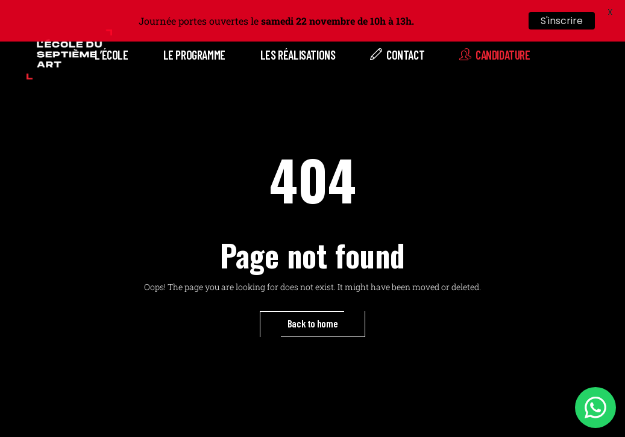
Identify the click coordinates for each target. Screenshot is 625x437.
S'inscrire (562, 21)
